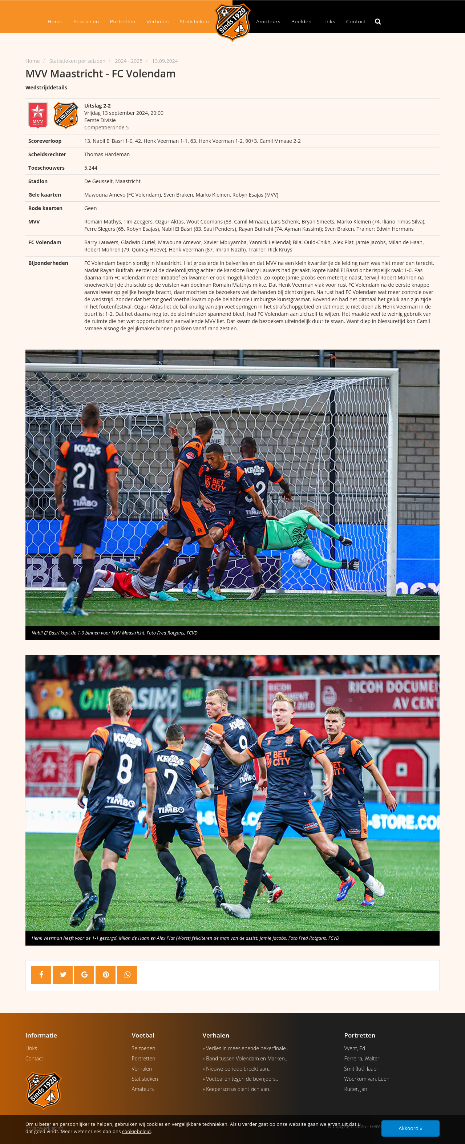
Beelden (301, 21)
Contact (356, 21)
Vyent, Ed (354, 1048)
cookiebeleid (136, 1131)
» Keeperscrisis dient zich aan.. (237, 1088)
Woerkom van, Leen (366, 1078)
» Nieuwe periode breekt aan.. (237, 1068)
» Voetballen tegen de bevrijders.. (240, 1078)
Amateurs (268, 21)
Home (55, 21)
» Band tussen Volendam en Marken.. (245, 1058)
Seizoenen (86, 21)
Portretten (123, 21)
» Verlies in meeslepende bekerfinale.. (245, 1048)
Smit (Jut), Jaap (360, 1068)
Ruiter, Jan (355, 1088)
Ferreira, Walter (362, 1058)
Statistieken (194, 21)
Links (329, 21)
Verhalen (157, 21)
